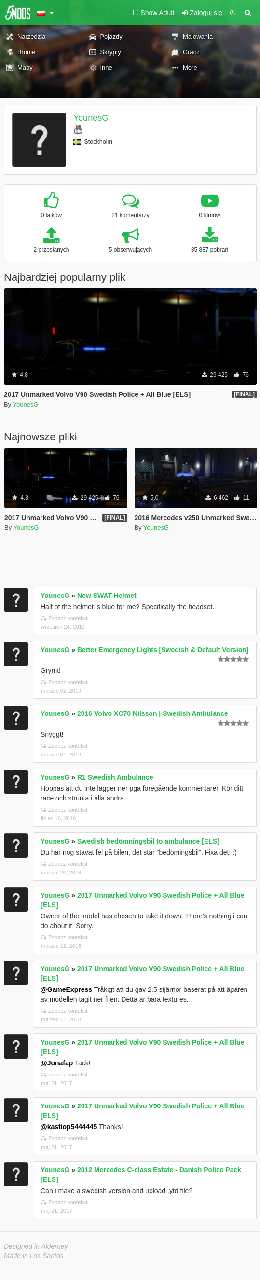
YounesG (91, 118)
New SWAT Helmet (107, 595)
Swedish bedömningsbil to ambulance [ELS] (148, 841)
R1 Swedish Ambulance (115, 777)
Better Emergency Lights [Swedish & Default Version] (163, 650)
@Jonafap (57, 1063)
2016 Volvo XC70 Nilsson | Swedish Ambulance (152, 713)
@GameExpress (66, 989)
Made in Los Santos (34, 1256)
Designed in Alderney (36, 1246)
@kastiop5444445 (69, 1127)
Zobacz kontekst (64, 618)
